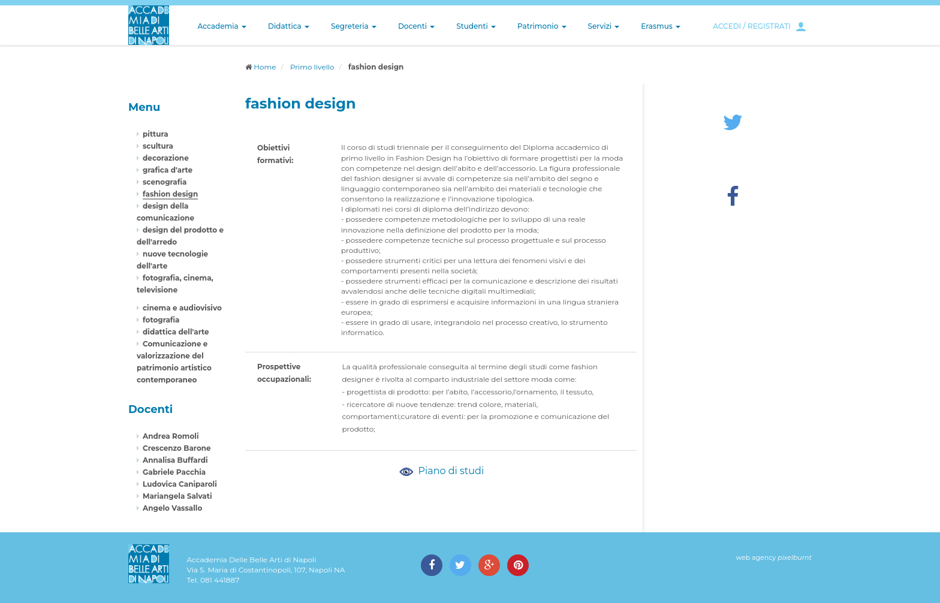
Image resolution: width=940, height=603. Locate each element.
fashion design (170, 193)
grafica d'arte (167, 169)
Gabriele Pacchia (174, 472)
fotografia (161, 319)
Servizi (604, 26)
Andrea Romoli (171, 436)
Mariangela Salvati (177, 496)
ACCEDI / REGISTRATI (752, 26)
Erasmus (660, 26)
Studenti (476, 26)
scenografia (164, 181)
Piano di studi (440, 471)
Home (265, 66)
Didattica (288, 26)
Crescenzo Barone (177, 448)
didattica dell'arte (176, 331)
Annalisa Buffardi (175, 460)
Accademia (222, 26)
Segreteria (353, 26)
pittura (155, 133)
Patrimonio (542, 26)
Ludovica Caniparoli (180, 484)
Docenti (416, 26)
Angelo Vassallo (172, 507)
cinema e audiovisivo (182, 307)
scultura (158, 145)
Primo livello (312, 66)
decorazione (166, 157)
